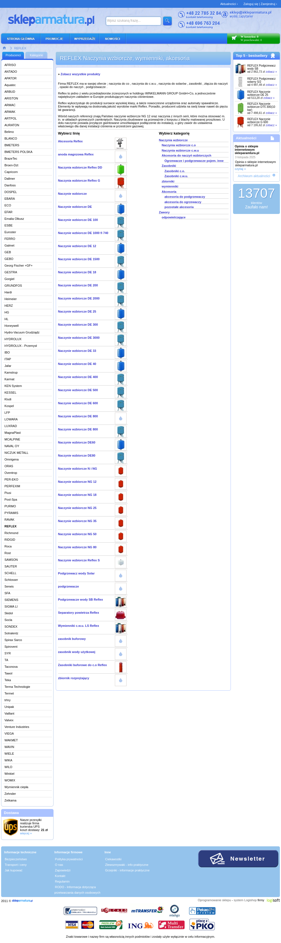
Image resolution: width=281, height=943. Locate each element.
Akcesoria (169, 191)
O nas (59, 864)
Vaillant (9, 713)
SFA (7, 593)
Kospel (9, 406)
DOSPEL (10, 192)
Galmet (9, 245)
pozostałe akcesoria (179, 207)
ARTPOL (10, 118)
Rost (7, 553)
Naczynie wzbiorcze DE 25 (77, 311)
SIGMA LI (11, 606)
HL (6, 319)
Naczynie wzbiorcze (72, 193)
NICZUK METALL (16, 452)
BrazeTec (10, 158)
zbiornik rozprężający (73, 678)
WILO (8, 767)
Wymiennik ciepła (16, 787)
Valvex (8, 720)
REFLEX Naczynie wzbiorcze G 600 (258, 121)
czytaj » (240, 168)
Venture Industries (16, 726)
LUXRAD (10, 426)
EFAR (8, 212)
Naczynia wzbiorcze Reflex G (79, 180)
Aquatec (10, 85)
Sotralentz (11, 633)
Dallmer (9, 178)
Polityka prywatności (69, 859)
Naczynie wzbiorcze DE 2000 (79, 298)
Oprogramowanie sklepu (214, 900)
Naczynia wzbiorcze (173, 140)
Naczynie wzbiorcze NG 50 (77, 534)
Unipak (9, 706)
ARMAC (10, 105)
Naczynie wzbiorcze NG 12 (77, 481)
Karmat (9, 379)
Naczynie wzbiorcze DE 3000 (79, 337)
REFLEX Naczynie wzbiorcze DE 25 (258, 93)
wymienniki (170, 186)
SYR (7, 653)
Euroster (10, 232)
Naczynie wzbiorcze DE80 (76, 455)
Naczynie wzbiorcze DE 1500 (79, 259)
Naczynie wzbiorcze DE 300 (78, 324)
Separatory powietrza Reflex (78, 612)
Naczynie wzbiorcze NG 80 (77, 547)
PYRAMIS (11, 513)
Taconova (11, 666)
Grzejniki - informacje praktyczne (127, 870)
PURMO (10, 506)
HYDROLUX (12, 339)
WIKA (8, 760)
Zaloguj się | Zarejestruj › (260, 4)
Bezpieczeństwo (16, 859)
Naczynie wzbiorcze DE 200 (78, 285)
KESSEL (10, 392)
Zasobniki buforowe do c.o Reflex (82, 665)
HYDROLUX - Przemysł (20, 345)
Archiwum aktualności (254, 176)
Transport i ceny (15, 864)
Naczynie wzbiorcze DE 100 (78, 219)
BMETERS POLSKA (18, 151)
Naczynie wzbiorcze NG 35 (77, 521)
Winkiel (9, 773)
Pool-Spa (10, 499)
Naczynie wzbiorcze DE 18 (77, 272)
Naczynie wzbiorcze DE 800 (78, 416)
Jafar (7, 365)
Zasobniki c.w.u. (176, 176)
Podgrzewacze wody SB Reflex (80, 599)
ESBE (8, 225)
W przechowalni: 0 (251, 40)
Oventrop (10, 472)
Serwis (9, 586)
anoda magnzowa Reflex (76, 154)
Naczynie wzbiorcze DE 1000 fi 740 (83, 233)
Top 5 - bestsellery (251, 55)
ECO (7, 205)
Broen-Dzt (11, 165)
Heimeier (10, 299)
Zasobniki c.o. (174, 171)
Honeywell (11, 325)
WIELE (9, 753)
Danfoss (10, 185)
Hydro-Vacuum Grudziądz (22, 332)
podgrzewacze (68, 586)
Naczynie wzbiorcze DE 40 (77, 363)
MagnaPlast (12, 432)
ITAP (7, 359)
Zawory (164, 212)
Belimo (9, 131)
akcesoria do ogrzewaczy (182, 202)
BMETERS (11, 145)
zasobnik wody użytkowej (76, 652)
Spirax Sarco (13, 640)
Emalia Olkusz (14, 218)
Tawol (8, 673)
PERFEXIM (12, 486)
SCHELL (10, 573)
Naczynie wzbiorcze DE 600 (78, 403)
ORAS (8, 466)
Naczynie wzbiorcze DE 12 (77, 246)
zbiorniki (168, 181)
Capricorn (11, 172)
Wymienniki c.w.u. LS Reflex (78, 625)
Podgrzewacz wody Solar (76, 573)
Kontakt (60, 876)
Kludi (7, 399)
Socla (8, 620)
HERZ (8, 305)
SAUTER (10, 566)
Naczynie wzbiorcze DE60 (76, 442)
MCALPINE (12, 439)
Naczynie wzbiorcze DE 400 (78, 377)
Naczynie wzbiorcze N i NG (77, 468)
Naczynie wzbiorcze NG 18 (77, 494)
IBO (7, 352)
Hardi (8, 292)
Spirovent (10, 646)
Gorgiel (9, 279)
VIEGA (9, 733)
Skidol (8, 613)
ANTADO (10, 71)
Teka (7, 680)
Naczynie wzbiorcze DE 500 (78, 390)
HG (6, 312)
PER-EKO (11, 479)
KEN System (13, 386)
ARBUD (9, 91)
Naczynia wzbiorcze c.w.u (180, 150)
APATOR (10, 78)
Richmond (11, 533)
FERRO (9, 238)
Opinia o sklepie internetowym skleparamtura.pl (247, 150)
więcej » (26, 833)
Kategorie (36, 55)
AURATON (11, 125)
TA (6, 660)
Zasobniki (169, 165)
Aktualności (246, 138)
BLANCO (10, 138)
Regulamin (62, 881)
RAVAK (9, 519)
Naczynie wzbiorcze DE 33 (77, 350)
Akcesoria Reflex (70, 141)
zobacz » (271, 71)
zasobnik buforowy (72, 638)
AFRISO (10, 65)
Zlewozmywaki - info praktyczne (126, 864)
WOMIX (9, 780)
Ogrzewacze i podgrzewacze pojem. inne (194, 160)
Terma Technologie (17, 686)
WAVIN (9, 747)
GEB (7, 252)
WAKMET (11, 740)
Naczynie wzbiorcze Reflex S (79, 560)
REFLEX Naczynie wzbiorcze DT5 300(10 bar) (261, 106)
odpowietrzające (174, 217)
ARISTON (11, 98)
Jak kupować (14, 870)
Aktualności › (229, 4)
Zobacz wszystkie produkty (80, 74)
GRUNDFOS (13, 285)
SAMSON (11, 559)
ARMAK (9, 111)
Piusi (7, 492)
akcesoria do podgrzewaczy (184, 196)
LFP (7, 412)
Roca (8, 546)
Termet (9, 693)
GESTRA (10, 272)
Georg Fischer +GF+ (18, 265)
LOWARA (11, 419)
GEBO (8, 258)
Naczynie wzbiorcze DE (75, 206)
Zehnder (10, 793)
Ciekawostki (113, 859)
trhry (7, 700)
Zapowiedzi (63, 870)
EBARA (9, 198)
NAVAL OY (11, 446)
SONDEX (10, 626)
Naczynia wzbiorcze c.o (179, 145)
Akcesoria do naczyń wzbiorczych (186, 155)
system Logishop (245, 900)
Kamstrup (11, 372)
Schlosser (11, 579)
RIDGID (9, 539)
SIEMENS (11, 599)
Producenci (13, 55)
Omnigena (11, 459)
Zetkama (10, 800)
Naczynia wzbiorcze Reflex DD (80, 167)
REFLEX (20, 48)
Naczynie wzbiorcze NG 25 (77, 508)
